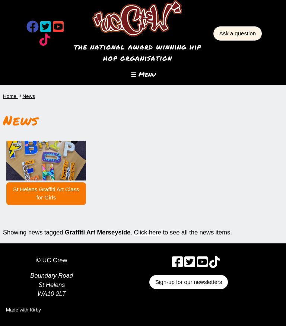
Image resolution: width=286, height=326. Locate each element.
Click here (147, 232)
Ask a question (237, 33)
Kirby (35, 310)
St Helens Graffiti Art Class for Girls (46, 193)
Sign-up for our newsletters (188, 282)
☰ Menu (143, 74)
